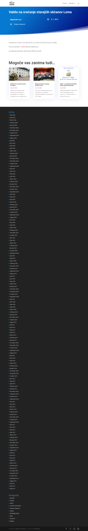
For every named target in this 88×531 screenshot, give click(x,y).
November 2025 (14, 130)
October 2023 (13, 189)
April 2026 (12, 117)
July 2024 (12, 168)
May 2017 (12, 330)
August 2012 (13, 450)
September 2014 (14, 399)
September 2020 (14, 253)
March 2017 (13, 335)
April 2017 (12, 332)
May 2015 (12, 381)
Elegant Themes (21, 529)
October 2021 (13, 235)
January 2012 (13, 468)
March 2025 (13, 151)
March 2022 (13, 227)
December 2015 (14, 371)
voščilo (22, 47)
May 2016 (12, 360)
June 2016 (12, 358)
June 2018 (12, 302)
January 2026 (13, 125)
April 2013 (12, 432)
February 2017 (14, 337)
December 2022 (14, 209)
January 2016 (13, 368)
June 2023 (12, 194)
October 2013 (13, 419)
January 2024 (13, 184)
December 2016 (14, 343)
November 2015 (14, 373)
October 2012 (13, 445)
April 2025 (12, 148)
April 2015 (12, 383)
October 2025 (13, 133)
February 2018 (14, 312)
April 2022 (12, 225)
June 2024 (12, 171)
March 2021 (13, 243)
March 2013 (13, 435)
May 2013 (12, 430)
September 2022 (14, 215)
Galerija (12, 500)
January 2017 (13, 340)
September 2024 (14, 166)
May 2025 (12, 145)
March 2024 (13, 179)
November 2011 (14, 473)
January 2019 (13, 286)
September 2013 (14, 422)
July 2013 (12, 424)
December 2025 (14, 128)
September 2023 (14, 192)
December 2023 (14, 186)
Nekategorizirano (14, 513)
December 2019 (14, 266)
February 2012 (14, 465)
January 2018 (13, 314)
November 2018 (14, 291)
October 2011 (13, 476)
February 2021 (14, 245)
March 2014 (13, 409)
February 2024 (14, 181)
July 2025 (12, 140)
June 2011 (12, 486)
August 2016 (13, 353)
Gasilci (11, 503)
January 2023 (13, 207)
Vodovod (12, 518)
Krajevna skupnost (19, 24)
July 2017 (12, 325)
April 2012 (12, 460)
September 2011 (14, 478)
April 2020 (12, 258)
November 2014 (14, 394)
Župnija (12, 521)
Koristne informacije (15, 505)
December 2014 (14, 391)
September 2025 (14, 135)
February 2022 (14, 230)
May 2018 (12, 304)
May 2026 (12, 115)
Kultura (12, 511)
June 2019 (12, 279)
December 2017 (14, 317)
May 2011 (12, 488)
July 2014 (12, 401)
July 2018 (12, 299)
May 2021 (12, 240)
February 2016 (14, 366)
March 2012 (13, 463)
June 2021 (12, 238)
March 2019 (13, 284)
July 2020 (12, 256)
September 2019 (14, 271)
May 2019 (12, 281)
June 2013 (12, 427)
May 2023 (12, 197)
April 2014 (12, 407)
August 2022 (13, 217)
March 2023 (13, 202)
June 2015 (12, 378)
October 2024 (13, 163)
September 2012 (14, 447)
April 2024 (12, 176)
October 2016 (13, 348)
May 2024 (12, 174)
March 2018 (13, 309)
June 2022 (12, 220)
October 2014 (13, 396)
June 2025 (12, 143)
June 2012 (12, 455)
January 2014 (13, 414)
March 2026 (13, 120)
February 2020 (14, 263)
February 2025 (14, 153)
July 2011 (12, 483)
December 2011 (14, 471)
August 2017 (13, 322)
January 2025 (13, 156)
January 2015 (13, 389)
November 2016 (14, 345)
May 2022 (12, 222)
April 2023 (12, 199)
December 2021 (14, 232)
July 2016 (12, 355)
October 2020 (13, 250)
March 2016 (13, 363)
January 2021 (13, 248)
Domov (65, 3)
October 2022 (13, 212)
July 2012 (12, 453)
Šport (11, 516)
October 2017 (13, 320)
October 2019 (13, 268)
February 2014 (14, 412)
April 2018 (12, 307)
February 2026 (14, 122)
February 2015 (14, 386)
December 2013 (14, 417)
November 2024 (14, 161)
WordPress (37, 529)
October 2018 (13, 294)
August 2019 (13, 273)
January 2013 (13, 440)
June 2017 (12, 327)
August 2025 (13, 138)
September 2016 (14, 350)
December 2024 (14, 158)
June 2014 (12, 404)
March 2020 (13, 261)
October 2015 (13, 376)
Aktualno (71, 3)
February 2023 (14, 204)
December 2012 (14, 442)
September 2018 (14, 296)
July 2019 (12, 276)
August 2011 (13, 481)
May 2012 (12, 458)
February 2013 (14, 437)
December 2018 (14, 289)
